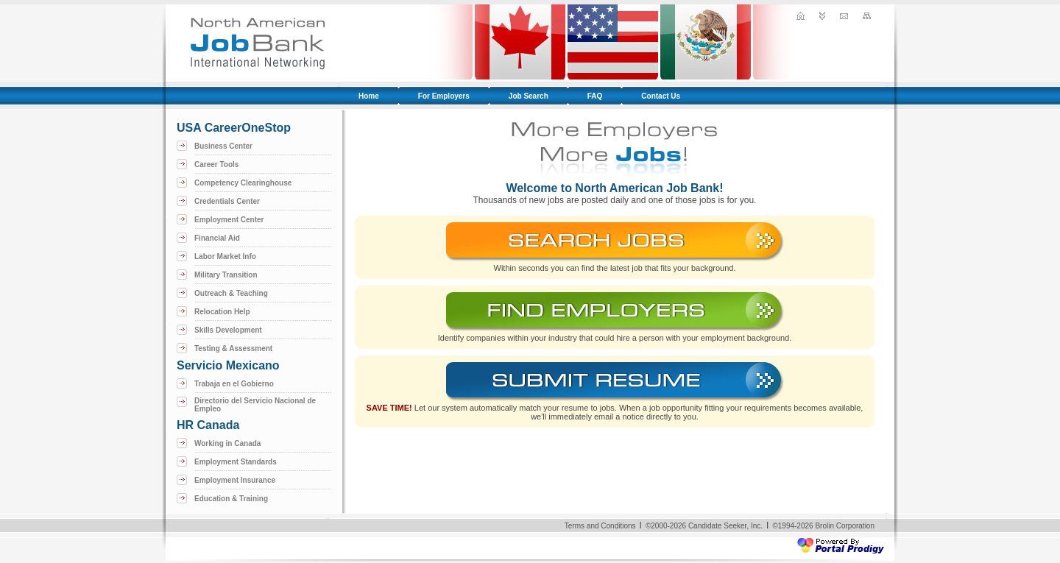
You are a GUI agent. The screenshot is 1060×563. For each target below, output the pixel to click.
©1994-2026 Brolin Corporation (823, 526)
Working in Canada (227, 443)
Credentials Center (227, 201)
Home (368, 96)
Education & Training (231, 499)
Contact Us (660, 96)
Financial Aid (217, 238)
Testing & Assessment (233, 348)
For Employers (444, 96)
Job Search (528, 96)
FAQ (595, 96)
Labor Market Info (225, 256)
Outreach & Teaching (231, 293)
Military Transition (226, 275)
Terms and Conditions (600, 526)
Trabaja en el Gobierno (234, 384)
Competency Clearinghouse (243, 183)
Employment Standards (235, 462)
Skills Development (228, 330)
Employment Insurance (234, 480)
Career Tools (216, 164)
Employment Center (229, 220)
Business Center (223, 146)
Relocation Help (222, 312)
